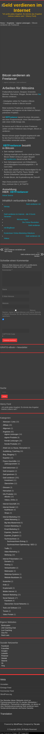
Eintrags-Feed (5, 688)
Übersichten (8, 483)
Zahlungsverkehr (10, 464)
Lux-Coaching (6, 630)
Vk (2, 663)
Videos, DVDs (9, 500)
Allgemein (6, 428)
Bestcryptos (5, 625)
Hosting (7, 565)
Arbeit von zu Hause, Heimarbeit (15, 448)
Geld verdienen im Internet (22, 7)
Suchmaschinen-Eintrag (16, 541)
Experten (6, 458)
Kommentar (7, 270)
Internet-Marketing (10, 517)
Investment (8, 480)
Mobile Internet (8, 591)
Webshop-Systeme (11, 574)
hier (39, 94)
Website (5, 303)
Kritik (5, 585)
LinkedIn (4, 653)
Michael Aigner (22, 219)
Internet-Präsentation (11, 559)
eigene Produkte (10, 437)
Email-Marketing (10, 529)
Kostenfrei (6, 581)
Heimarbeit (7, 491)
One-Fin (4, 633)
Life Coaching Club (8, 628)
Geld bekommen (9, 468)
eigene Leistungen (23, 23)
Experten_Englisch (11, 535)
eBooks (7, 497)
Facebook (8, 601)
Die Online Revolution (30, 222)
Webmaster (8, 571)
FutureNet (5, 648)
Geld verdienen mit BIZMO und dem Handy (15, 250)
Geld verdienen (21, 82)
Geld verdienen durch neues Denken (29, 254)
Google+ (4, 651)
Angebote (10, 23)
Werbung (7, 555)
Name (4, 289)
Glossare (6, 487)
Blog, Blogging (8, 454)
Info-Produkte (8, 494)
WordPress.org (6, 694)
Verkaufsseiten (10, 568)
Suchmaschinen (10, 539)
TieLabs (37, 724)
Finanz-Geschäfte (9, 461)
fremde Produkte (10, 444)
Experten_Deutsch (11, 532)
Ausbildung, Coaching (11, 451)
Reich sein (5, 635)
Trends (5, 611)
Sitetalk (4, 658)
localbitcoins (12, 159)
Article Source (7, 195)
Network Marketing (10, 595)
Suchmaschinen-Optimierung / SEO (20, 544)
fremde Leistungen (11, 441)
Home (2, 23)
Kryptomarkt (7, 588)
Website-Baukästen (11, 577)
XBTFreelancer (11, 145)
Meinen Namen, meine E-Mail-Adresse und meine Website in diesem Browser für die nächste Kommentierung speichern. (21, 313)
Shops (6, 513)
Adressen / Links (9, 422)
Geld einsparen (8, 471)
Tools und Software (10, 608)
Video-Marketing (10, 552)
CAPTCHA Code (8, 334)
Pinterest (4, 656)
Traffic (6, 548)
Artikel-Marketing (10, 519)
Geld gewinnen (8, 474)
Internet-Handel (9, 507)
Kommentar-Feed (7, 691)
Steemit (4, 661)
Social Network (8, 598)
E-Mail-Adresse (8, 296)
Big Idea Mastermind (12, 523)
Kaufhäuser (8, 510)
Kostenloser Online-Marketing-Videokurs (19, 233)
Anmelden (4, 684)
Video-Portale (8, 614)
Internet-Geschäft (9, 504)
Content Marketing (11, 526)
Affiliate (5, 425)
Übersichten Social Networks (15, 604)
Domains (7, 561)
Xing (3, 666)
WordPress (18, 724)
